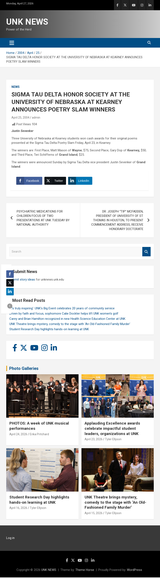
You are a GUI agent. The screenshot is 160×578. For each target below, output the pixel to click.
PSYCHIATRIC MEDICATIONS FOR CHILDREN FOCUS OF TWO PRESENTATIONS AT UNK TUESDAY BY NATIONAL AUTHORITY (43, 218)
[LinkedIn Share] (81, 181)
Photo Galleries (24, 369)
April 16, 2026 (18, 508)
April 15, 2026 (93, 513)
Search (146, 252)
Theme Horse (84, 570)
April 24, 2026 (18, 434)
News (15, 87)
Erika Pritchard (39, 434)
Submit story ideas (22, 280)
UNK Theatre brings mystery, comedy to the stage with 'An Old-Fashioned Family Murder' (69, 324)
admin (36, 117)
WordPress (134, 570)
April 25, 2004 (20, 117)
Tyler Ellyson (113, 439)
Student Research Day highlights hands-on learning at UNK (49, 330)
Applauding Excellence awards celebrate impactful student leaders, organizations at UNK (112, 428)
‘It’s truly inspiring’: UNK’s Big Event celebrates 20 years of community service (62, 309)
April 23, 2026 (93, 439)
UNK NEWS (27, 22)
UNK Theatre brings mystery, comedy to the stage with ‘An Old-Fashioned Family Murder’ (115, 502)
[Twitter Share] (55, 181)
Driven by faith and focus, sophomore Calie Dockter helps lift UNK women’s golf (63, 314)
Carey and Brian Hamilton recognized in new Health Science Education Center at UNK (67, 319)
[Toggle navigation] (11, 43)
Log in (10, 538)
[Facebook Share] (29, 181)
